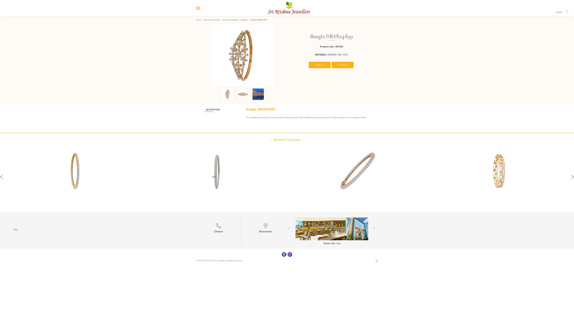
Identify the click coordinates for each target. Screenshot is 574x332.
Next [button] (572, 177)
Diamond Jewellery (230, 19)
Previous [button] (1, 177)
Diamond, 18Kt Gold (338, 54)
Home (198, 19)
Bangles (244, 19)
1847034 (339, 46)
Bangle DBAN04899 (259, 20)
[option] (75, 179)
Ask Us (319, 65)
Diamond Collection (212, 19)
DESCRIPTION (213, 109)
